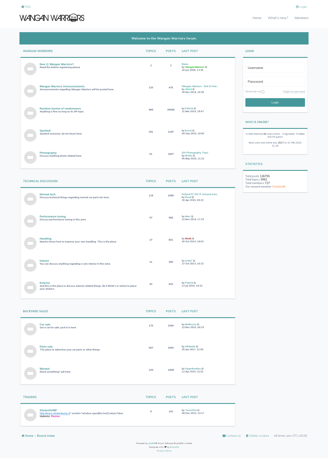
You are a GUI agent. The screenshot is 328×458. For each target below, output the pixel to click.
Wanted (45, 368)
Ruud (188, 197)
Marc (188, 216)
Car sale (45, 324)
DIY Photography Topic (195, 152)
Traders (30, 397)
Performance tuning (53, 216)
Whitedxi (190, 346)
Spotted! (45, 130)
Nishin (188, 155)
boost (188, 130)
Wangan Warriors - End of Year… (200, 86)
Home (256, 18)
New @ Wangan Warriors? (57, 64)
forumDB (174, 447)
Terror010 (191, 410)
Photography (48, 152)
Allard (188, 89)
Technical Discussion (40, 181)
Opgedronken (193, 368)
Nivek (188, 238)
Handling (45, 238)
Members (302, 18)
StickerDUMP (48, 410)
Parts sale (46, 346)
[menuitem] (26, 7)
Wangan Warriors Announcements (62, 86)
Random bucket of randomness (60, 108)
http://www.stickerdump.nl (55, 413)
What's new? (278, 18)
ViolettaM (278, 186)
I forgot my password (294, 91)
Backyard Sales (35, 311)
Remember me (254, 91)
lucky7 (188, 260)
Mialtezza (190, 324)
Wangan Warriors (38, 51)
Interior (44, 260)
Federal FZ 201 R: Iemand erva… (200, 194)
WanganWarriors (194, 67)
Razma (55, 416)
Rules (185, 64)
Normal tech (48, 194)
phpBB (151, 443)
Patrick (189, 108)
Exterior (45, 282)
